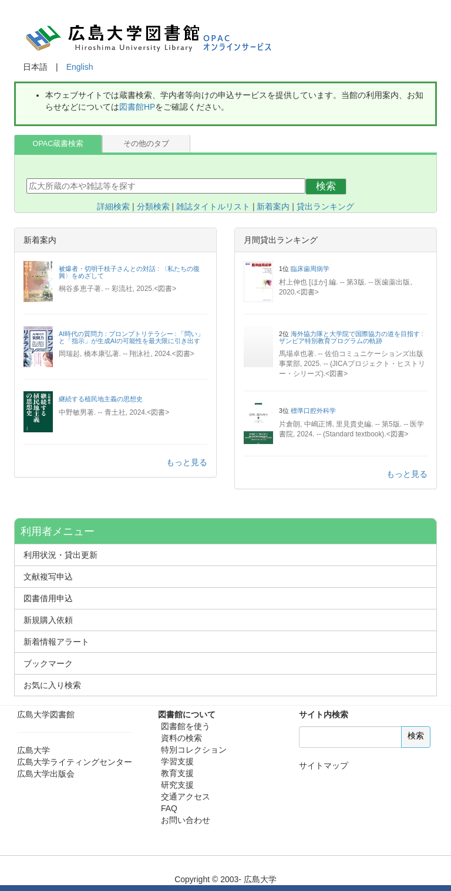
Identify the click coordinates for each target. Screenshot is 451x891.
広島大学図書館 (46, 714)
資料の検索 (181, 738)
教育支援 (177, 773)
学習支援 (177, 761)
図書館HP (137, 106)
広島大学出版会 (46, 773)
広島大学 (33, 750)
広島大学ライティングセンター (74, 762)
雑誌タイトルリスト (213, 206)
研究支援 (177, 785)
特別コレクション (194, 749)
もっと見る (186, 462)
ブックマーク (48, 663)
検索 (326, 186)
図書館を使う (185, 726)
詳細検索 (113, 206)
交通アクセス (185, 796)
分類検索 (153, 206)
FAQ (169, 808)
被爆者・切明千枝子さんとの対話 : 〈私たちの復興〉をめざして (129, 272)
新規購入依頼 (48, 620)
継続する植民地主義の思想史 (101, 398)
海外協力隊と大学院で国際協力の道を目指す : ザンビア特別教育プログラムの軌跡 (351, 337)
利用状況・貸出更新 (60, 555)
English (79, 67)
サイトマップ (323, 765)
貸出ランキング (325, 206)
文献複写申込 (48, 576)
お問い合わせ (185, 820)
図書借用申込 (48, 598)
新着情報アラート (56, 641)
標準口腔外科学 (313, 410)
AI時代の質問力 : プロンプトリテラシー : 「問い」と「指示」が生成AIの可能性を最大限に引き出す (131, 337)
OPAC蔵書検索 (58, 144)
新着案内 (273, 206)
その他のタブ (146, 144)
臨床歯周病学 (310, 268)
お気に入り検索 (52, 685)
